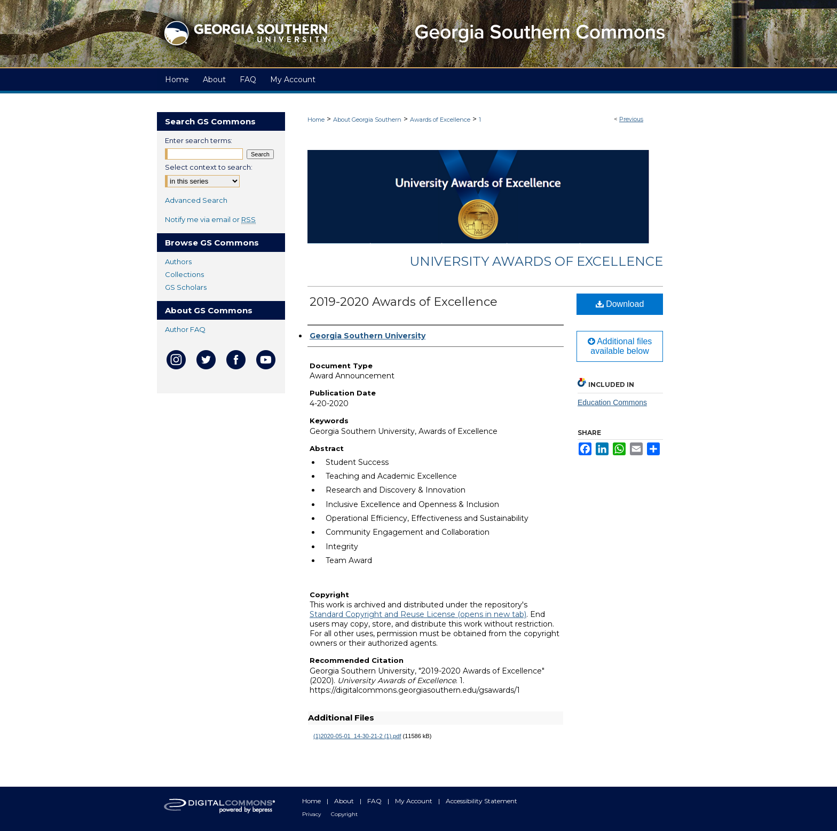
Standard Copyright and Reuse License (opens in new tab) (418, 614)
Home (316, 119)
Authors (178, 261)
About (345, 801)
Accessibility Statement (481, 801)
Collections (184, 274)
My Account (414, 801)
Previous (631, 119)
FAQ (375, 801)
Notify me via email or (210, 219)
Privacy (312, 814)
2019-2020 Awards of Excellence (404, 302)
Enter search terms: (198, 140)
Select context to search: (208, 167)
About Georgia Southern (367, 119)
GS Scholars (186, 287)
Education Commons (612, 402)
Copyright (344, 814)
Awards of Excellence (440, 119)
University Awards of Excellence (536, 261)
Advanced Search (196, 200)
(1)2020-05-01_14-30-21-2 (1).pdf (357, 736)
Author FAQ (185, 329)
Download (620, 303)
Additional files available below (620, 346)
